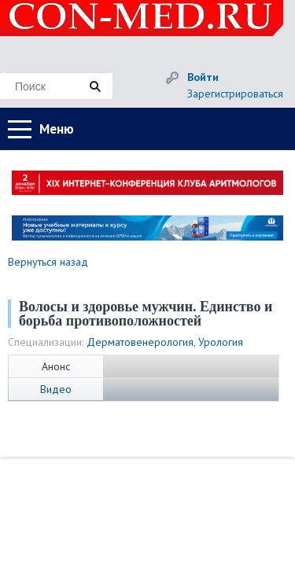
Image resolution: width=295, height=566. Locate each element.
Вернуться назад (48, 262)
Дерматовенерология (140, 342)
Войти (203, 77)
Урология (220, 342)
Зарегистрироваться (235, 93)
